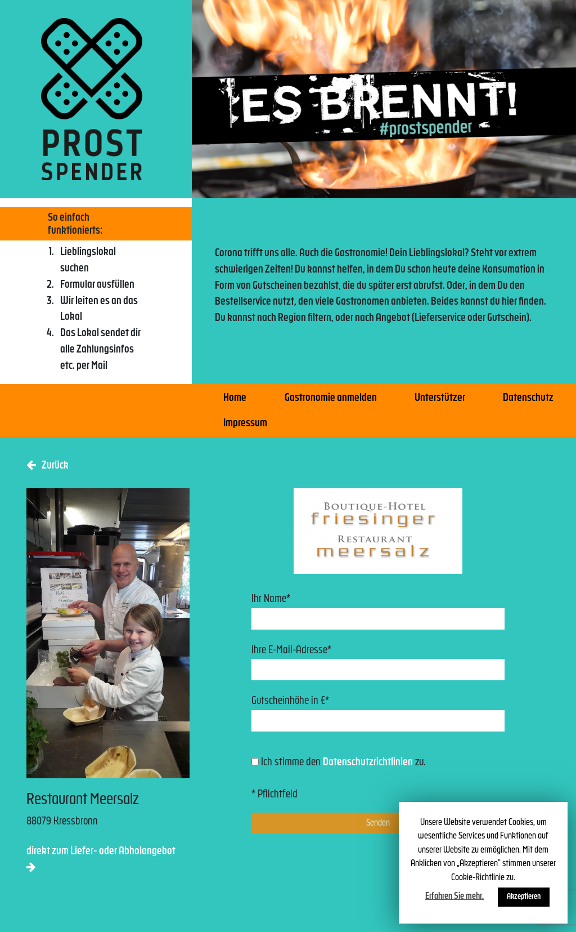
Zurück (47, 465)
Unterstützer (440, 398)
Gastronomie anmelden (331, 398)
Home (234, 398)
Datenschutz (528, 398)
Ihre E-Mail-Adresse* (378, 663)
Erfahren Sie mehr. (454, 896)
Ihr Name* (378, 612)
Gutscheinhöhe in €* (378, 714)
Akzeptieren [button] (524, 897)
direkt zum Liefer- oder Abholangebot (101, 859)
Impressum (245, 423)
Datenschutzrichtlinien (368, 762)
